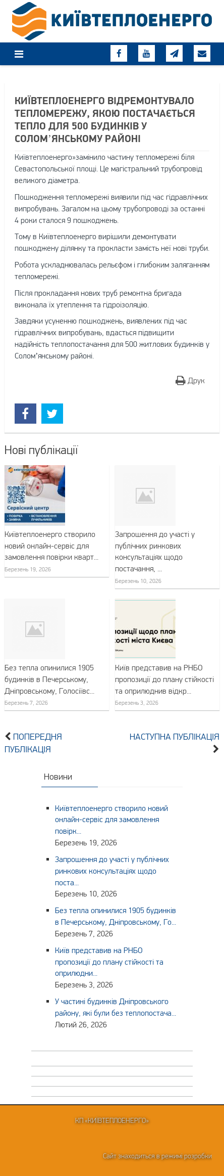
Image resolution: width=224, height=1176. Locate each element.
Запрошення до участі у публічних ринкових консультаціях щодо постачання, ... (155, 551)
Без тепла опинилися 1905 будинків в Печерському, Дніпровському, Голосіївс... (49, 679)
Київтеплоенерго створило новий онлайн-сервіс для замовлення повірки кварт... (51, 545)
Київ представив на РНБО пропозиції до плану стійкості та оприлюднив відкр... (164, 679)
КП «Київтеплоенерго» (112, 1120)
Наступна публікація (174, 737)
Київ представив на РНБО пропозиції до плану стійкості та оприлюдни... (109, 961)
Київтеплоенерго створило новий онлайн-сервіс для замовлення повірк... (111, 819)
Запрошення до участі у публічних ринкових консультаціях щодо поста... (112, 870)
